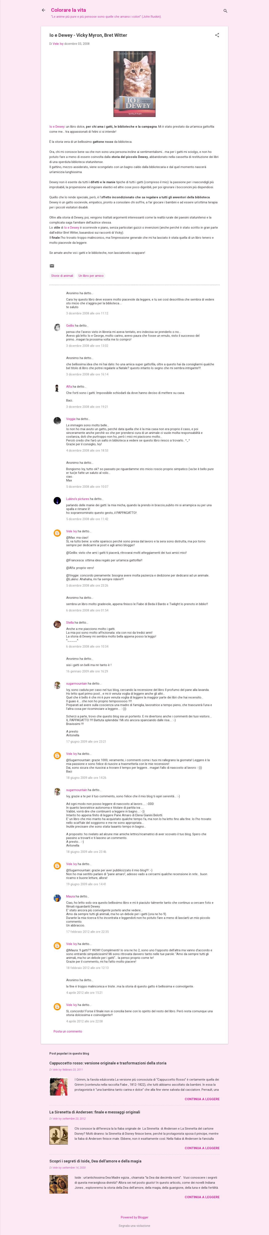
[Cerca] (225, 11)
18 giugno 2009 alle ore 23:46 (86, 852)
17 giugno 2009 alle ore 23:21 (86, 741)
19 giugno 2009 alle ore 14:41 (86, 884)
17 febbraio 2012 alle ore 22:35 (87, 932)
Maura (70, 896)
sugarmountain (76, 683)
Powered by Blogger (134, 1217)
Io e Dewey (57, 127)
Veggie (71, 419)
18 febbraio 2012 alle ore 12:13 (87, 968)
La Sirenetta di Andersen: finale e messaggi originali (94, 1112)
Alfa (69, 386)
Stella (70, 622)
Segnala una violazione (134, 1226)
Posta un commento (68, 1031)
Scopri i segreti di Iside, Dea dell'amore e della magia (95, 1161)
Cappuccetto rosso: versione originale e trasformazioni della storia (107, 1063)
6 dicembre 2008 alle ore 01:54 (87, 610)
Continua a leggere (202, 1099)
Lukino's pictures (77, 499)
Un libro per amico (91, 276)
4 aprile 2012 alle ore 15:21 (84, 993)
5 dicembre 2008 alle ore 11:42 (87, 519)
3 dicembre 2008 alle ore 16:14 (87, 374)
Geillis (70, 325)
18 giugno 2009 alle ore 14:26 (86, 778)
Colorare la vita (68, 10)
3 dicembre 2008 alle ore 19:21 (87, 407)
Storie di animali (62, 276)
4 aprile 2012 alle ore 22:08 (84, 1021)
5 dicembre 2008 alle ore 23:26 (87, 585)
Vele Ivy (71, 531)
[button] (217, 35)
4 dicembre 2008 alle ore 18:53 (87, 450)
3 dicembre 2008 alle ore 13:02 (87, 346)
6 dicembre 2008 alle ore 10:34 (87, 646)
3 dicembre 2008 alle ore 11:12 (87, 313)
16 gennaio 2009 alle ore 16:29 (87, 671)
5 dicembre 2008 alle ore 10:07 (87, 487)
